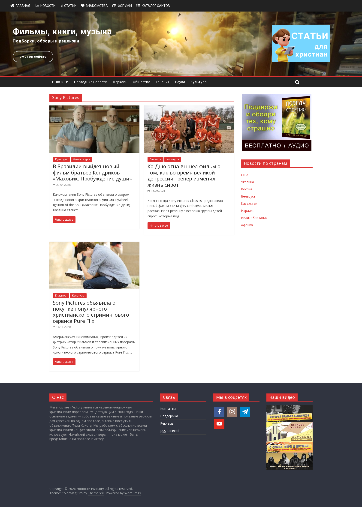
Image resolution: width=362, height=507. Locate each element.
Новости (47, 6)
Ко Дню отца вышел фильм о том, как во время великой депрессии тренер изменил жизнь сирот (184, 175)
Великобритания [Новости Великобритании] (254, 218)
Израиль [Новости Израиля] (247, 210)
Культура (199, 82)
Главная (23, 6)
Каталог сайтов (156, 6)
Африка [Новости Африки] (247, 225)
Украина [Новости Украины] (247, 182)
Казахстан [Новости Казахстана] (249, 203)
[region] (181, 44)
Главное (155, 159)
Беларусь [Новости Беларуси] (248, 196)
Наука (180, 82)
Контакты (168, 408)
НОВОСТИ (60, 82)
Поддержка (169, 416)
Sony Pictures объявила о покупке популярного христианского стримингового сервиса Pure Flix (91, 311)
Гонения (162, 82)
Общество (141, 82)
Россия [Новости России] (246, 189)
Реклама (167, 423)
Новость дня (81, 159)
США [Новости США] (244, 175)
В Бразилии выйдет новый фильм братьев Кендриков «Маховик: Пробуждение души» (92, 172)
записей (169, 431)
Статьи (70, 6)
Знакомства (97, 6)
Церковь (120, 82)
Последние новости (90, 82)
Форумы (125, 6)
